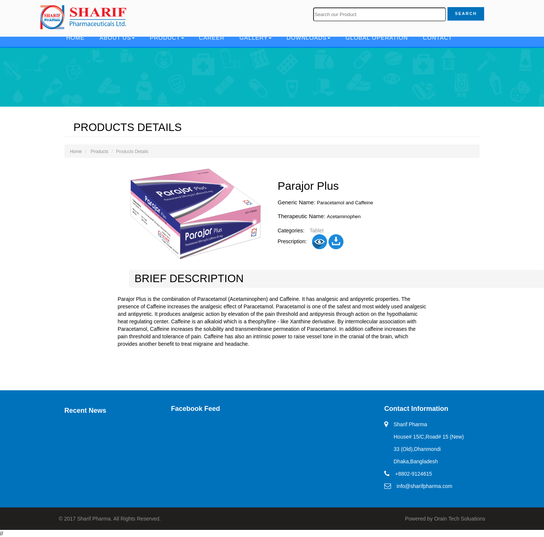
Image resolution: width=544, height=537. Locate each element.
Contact (437, 37)
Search (466, 13)
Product (167, 37)
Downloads (308, 37)
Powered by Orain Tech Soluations (445, 519)
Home (75, 37)
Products (100, 151)
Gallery (255, 37)
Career (212, 37)
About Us (117, 37)
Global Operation (376, 37)
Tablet (316, 231)
